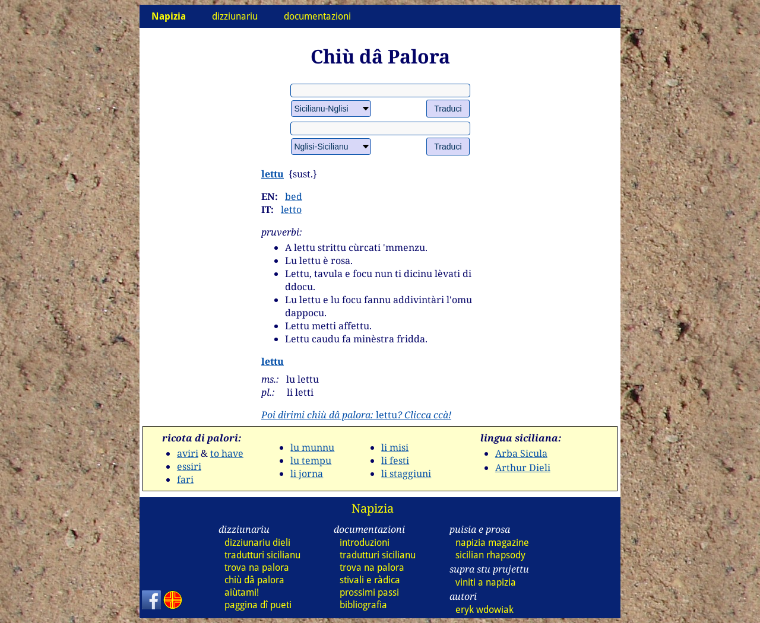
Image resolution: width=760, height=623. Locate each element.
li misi (394, 447)
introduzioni (365, 542)
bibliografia (363, 605)
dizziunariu (235, 16)
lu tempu (310, 460)
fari (185, 479)
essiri (189, 466)
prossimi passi (369, 592)
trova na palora (256, 567)
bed (293, 196)
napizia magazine (492, 542)
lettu (272, 173)
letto (291, 209)
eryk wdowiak (484, 609)
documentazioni (317, 16)
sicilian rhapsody (490, 555)
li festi (395, 460)
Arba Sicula (521, 453)
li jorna (306, 473)
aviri (187, 453)
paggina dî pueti (258, 605)
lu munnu (312, 447)
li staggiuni (406, 473)
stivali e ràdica (370, 580)
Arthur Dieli (522, 467)
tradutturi (262, 555)
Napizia (373, 508)
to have (226, 453)
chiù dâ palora (254, 580)
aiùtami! (241, 592)
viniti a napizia (485, 582)
